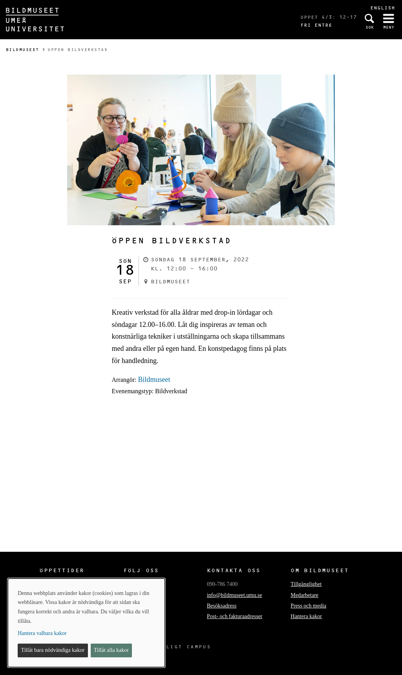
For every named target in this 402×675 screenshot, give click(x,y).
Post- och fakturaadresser (235, 616)
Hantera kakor (306, 616)
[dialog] (86, 622)
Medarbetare (304, 595)
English (382, 7)
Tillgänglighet (306, 584)
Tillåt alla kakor (111, 650)
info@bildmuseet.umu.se (234, 595)
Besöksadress (221, 606)
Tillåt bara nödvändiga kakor (53, 650)
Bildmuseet (22, 49)
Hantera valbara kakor (42, 633)
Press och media (308, 606)
